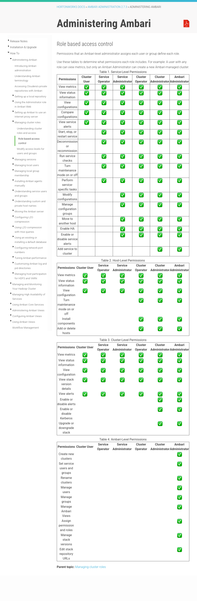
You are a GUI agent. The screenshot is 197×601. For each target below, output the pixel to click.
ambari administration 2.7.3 (107, 7)
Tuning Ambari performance (31, 257)
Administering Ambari (24, 59)
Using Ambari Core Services (28, 304)
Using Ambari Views (23, 321)
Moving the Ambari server (29, 211)
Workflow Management (25, 327)
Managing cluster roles (28, 122)
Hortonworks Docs (71, 7)
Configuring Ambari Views (27, 316)
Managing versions (25, 159)
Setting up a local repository (30, 96)
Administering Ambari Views (28, 310)
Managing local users (27, 165)
